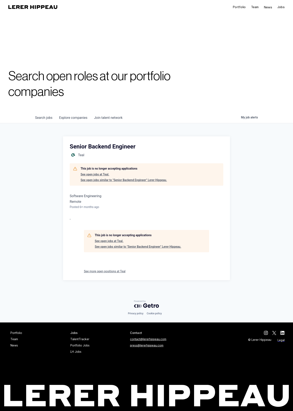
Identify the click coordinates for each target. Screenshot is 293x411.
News (268, 7)
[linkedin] (282, 333)
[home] (32, 7)
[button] (281, 7)
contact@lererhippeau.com (148, 339)
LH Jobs (75, 351)
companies (73, 118)
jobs (43, 118)
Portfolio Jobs (80, 345)
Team (255, 7)
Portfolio (239, 7)
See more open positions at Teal (104, 271)
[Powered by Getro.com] (146, 304)
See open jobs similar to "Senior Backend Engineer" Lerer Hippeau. (124, 180)
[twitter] (274, 333)
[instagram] (266, 333)
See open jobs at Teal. (95, 174)
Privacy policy (135, 313)
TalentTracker (79, 339)
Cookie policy (154, 313)
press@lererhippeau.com (146, 345)
